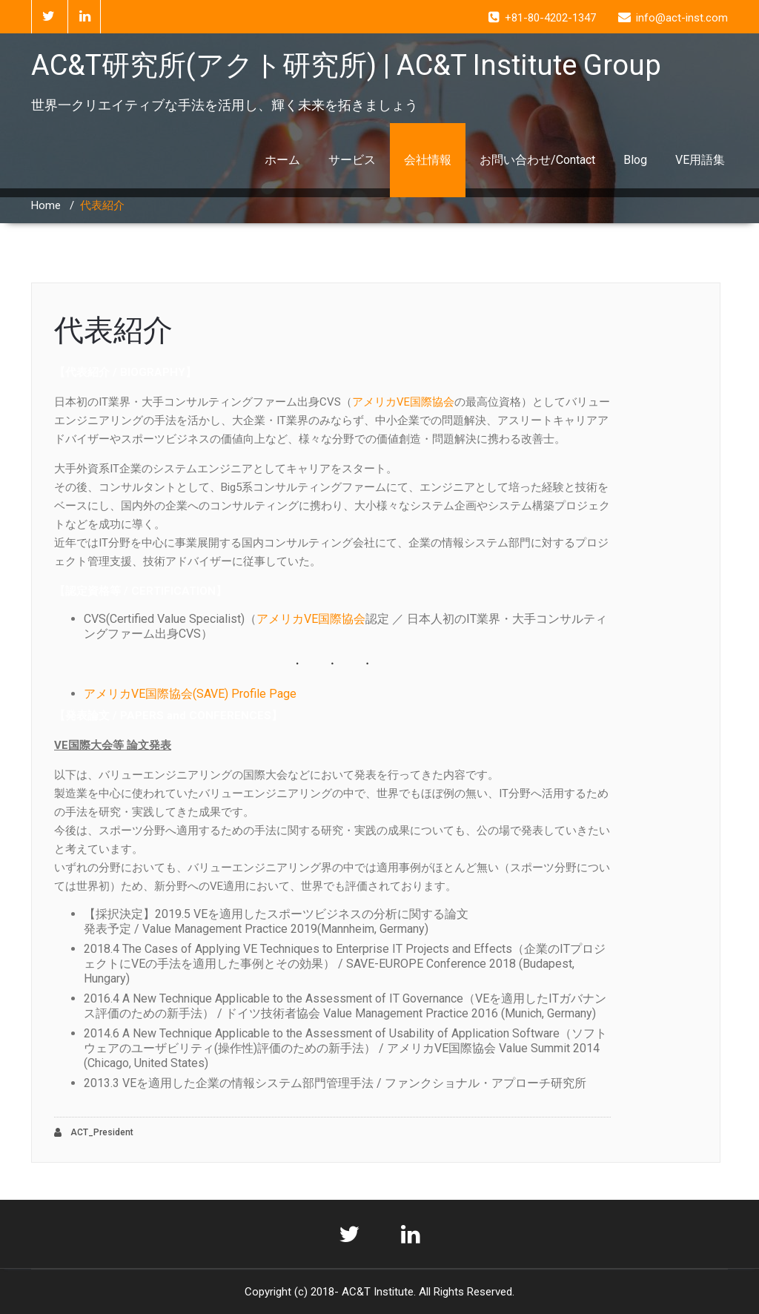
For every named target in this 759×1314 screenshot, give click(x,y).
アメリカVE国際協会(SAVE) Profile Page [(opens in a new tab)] (190, 694)
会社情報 (427, 160)
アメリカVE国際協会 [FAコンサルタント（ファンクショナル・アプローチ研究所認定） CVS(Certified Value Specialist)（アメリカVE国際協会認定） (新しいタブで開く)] (310, 619)
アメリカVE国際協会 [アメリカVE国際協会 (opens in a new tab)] (403, 402)
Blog (635, 160)
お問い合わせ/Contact (537, 160)
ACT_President (93, 1132)
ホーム (282, 160)
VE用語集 (700, 160)
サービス (352, 160)
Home (46, 205)
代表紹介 (113, 330)
